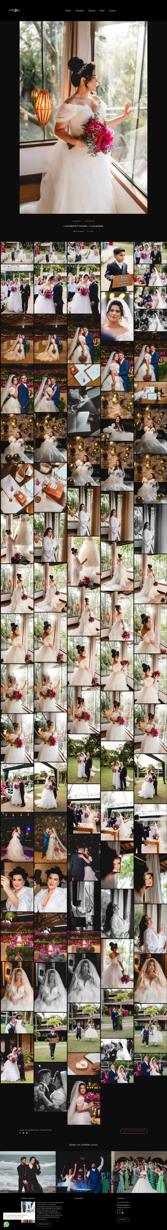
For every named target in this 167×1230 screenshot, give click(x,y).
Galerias (91, 10)
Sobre (102, 10)
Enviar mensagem (124, 1205)
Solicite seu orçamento (134, 1131)
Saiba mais (44, 1224)
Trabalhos (79, 10)
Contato (112, 10)
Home (68, 10)
